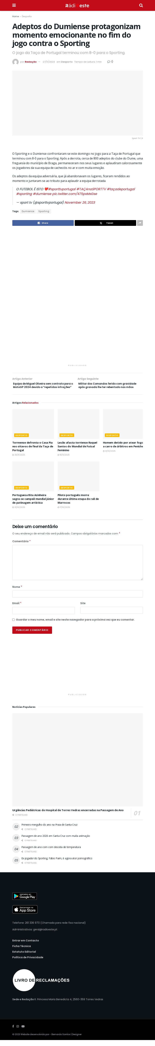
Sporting (43, 211)
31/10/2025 (109, 456)
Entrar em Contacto (25, 946)
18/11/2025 (64, 460)
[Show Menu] (14, 5)
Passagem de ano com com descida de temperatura (51, 853)
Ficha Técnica (21, 952)
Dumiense (28, 211)
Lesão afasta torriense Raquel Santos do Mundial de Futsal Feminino (77, 452)
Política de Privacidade (27, 963)
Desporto (27, 16)
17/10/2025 (64, 513)
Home (15, 16)
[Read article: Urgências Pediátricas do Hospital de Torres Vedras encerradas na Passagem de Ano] (77, 765)
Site (83, 609)
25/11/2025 (18, 460)
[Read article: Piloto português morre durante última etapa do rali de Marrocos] (78, 482)
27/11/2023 (49, 62)
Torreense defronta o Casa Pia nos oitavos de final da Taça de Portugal (32, 452)
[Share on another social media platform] (140, 223)
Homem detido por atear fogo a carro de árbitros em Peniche (123, 450)
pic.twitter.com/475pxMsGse (74, 194)
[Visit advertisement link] (77, 297)
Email (17, 609)
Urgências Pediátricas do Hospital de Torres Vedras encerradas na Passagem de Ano (68, 816)
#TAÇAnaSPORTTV (91, 189)
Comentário (21, 547)
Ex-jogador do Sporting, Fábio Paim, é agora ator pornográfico (56, 864)
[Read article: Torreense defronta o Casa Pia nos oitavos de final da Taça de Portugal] (33, 430)
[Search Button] (141, 5)
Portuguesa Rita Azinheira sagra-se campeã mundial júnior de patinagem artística (33, 504)
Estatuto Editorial (24, 957)
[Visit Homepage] (77, 5)
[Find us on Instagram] (17, 1032)
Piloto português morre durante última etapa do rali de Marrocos (78, 504)
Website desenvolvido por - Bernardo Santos (46, 1040)
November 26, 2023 (80, 202)
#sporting (24, 194)
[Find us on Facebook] (13, 1032)
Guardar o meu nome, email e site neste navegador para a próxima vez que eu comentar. (75, 625)
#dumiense (42, 194)
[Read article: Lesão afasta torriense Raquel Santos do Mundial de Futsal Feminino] (78, 430)
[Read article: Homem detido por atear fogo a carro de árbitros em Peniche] (124, 430)
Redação (31, 62)
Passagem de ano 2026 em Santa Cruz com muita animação (55, 841)
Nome (17, 593)
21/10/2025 (18, 513)
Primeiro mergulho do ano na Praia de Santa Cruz (49, 830)
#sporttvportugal (61, 189)
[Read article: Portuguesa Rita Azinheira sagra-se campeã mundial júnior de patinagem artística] (33, 482)
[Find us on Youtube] (23, 1032)
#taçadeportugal (121, 189)
